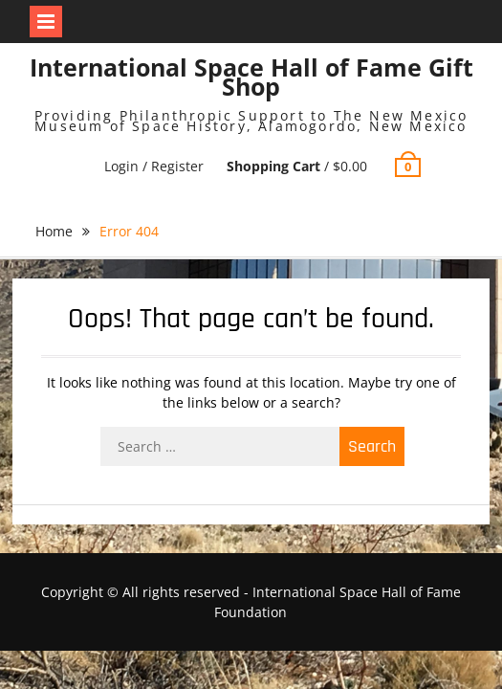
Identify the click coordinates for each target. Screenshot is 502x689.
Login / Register (154, 166)
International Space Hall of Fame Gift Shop (251, 76)
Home (54, 231)
